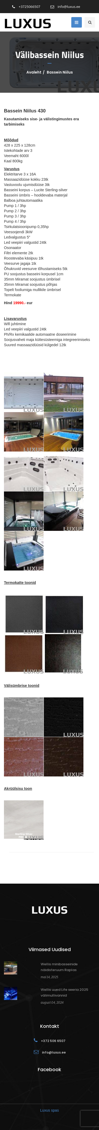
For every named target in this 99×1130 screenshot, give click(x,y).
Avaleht (33, 72)
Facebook (49, 1069)
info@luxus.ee (65, 6)
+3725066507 (26, 6)
